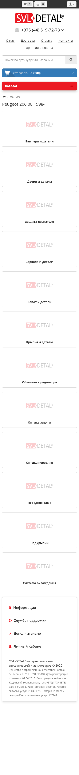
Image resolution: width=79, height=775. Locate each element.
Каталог (39, 86)
